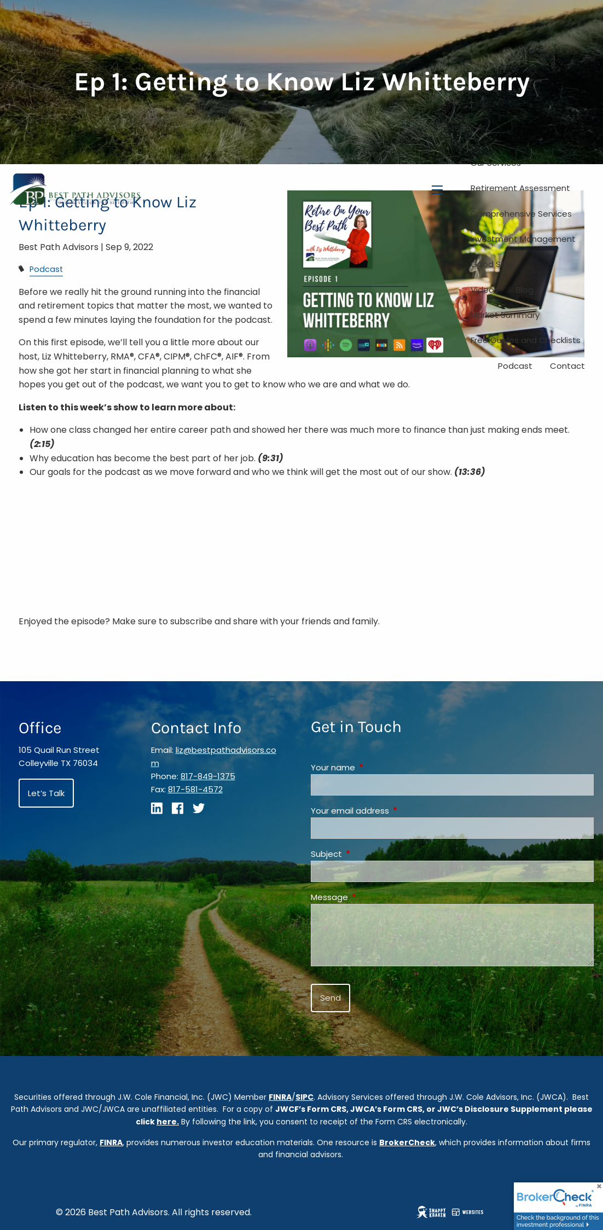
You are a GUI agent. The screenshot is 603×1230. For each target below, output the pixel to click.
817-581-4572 (195, 789)
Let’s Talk (46, 793)
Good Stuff (493, 264)
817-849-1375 (208, 776)
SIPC (304, 1097)
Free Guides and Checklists (526, 340)
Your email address (392, 810)
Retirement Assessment (520, 188)
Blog (525, 289)
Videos (484, 289)
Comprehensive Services (521, 213)
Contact (567, 366)
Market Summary (505, 315)
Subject (368, 854)
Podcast (515, 366)
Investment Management (523, 239)
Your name (375, 767)
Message (371, 897)
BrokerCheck (407, 1142)
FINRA (280, 1097)
